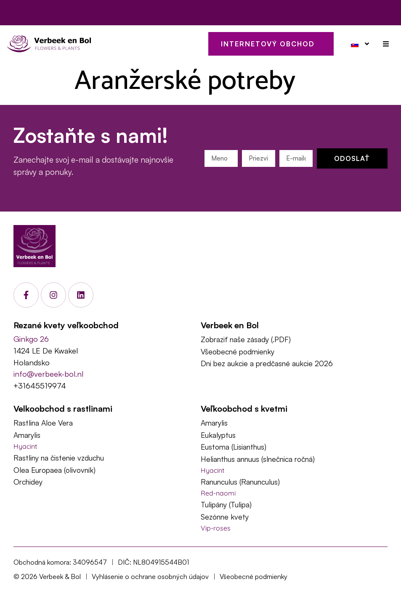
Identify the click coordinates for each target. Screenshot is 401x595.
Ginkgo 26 (31, 338)
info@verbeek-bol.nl (48, 373)
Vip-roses (216, 528)
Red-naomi (218, 493)
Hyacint (25, 446)
